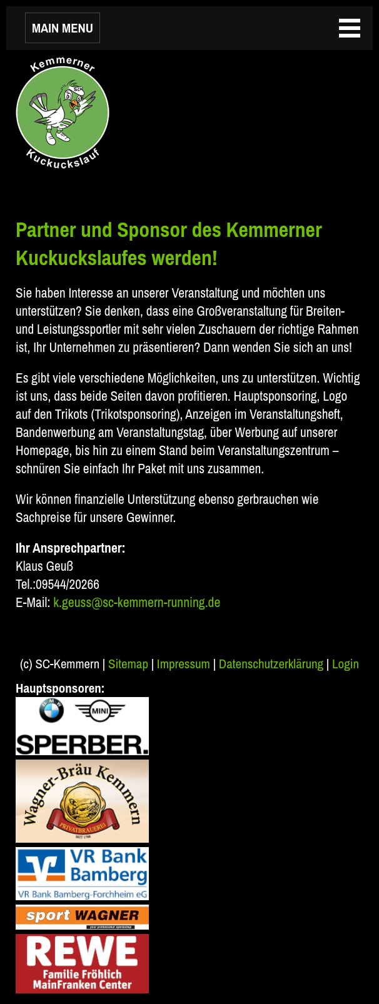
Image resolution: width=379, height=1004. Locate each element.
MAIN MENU (62, 27)
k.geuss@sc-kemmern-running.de (136, 602)
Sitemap (128, 664)
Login (345, 664)
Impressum (183, 664)
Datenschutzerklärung (271, 664)
